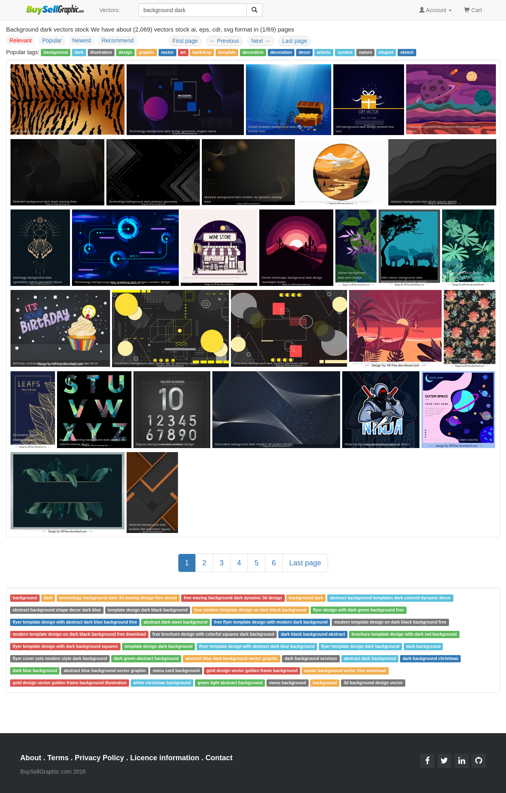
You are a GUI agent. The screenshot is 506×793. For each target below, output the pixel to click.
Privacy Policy (99, 758)
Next (260, 41)
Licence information (164, 758)
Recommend (117, 40)
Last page (294, 41)
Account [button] (435, 10)
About (30, 758)
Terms (58, 758)
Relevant (20, 40)
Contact (219, 758)
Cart (473, 9)
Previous (224, 41)
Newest (81, 40)
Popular (51, 40)
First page (185, 41)
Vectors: (110, 10)
